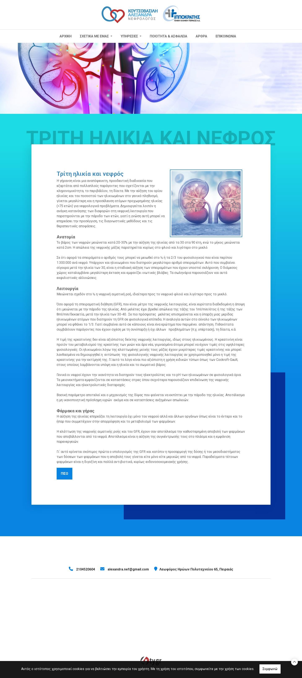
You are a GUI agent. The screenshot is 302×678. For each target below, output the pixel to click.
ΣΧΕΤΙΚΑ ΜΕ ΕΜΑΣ (95, 36)
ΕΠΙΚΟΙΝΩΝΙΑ (226, 36)
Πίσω (64, 474)
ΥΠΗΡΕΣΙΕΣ (130, 36)
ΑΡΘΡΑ (201, 36)
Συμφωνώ (270, 669)
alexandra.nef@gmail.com (128, 569)
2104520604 (85, 569)
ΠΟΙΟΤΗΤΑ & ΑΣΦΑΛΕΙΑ (168, 36)
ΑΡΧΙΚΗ (66, 36)
